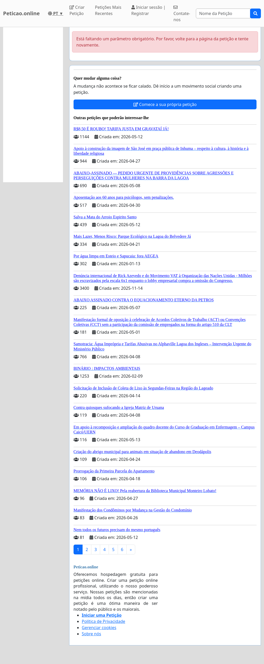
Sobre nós (91, 634)
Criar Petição (77, 10)
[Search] (223, 13)
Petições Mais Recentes (108, 10)
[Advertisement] (33, 104)
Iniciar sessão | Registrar (148, 10)
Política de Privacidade (103, 621)
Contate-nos (181, 13)
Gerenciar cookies (99, 627)
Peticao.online (21, 13)
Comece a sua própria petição (165, 104)
